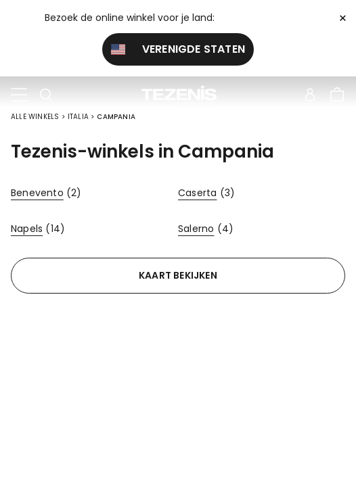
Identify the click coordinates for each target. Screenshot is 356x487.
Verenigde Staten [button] (178, 49)
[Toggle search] (46, 95)
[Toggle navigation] (19, 95)
